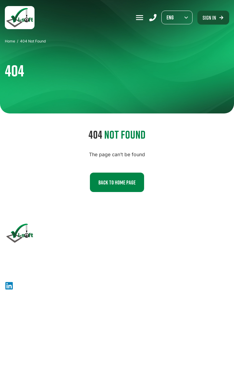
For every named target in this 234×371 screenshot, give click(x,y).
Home (10, 41)
